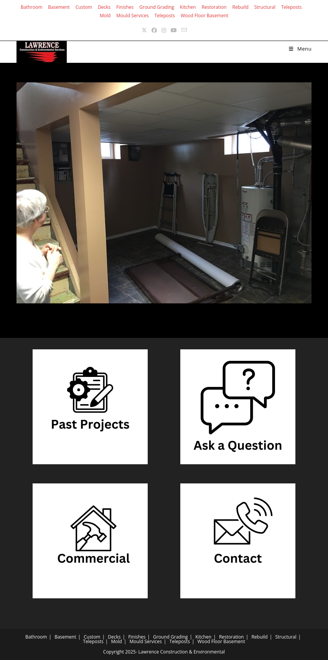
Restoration (214, 7)
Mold (105, 15)
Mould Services (132, 15)
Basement (58, 7)
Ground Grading (156, 7)
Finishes (125, 7)
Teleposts (291, 7)
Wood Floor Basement (204, 15)
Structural (264, 7)
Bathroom (32, 7)
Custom (84, 7)
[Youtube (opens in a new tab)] (173, 30)
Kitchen (188, 7)
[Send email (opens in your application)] (184, 30)
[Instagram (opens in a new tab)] (163, 30)
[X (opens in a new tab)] (144, 30)
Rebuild (240, 7)
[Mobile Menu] (300, 48)
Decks (104, 7)
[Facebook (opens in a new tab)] (154, 30)
